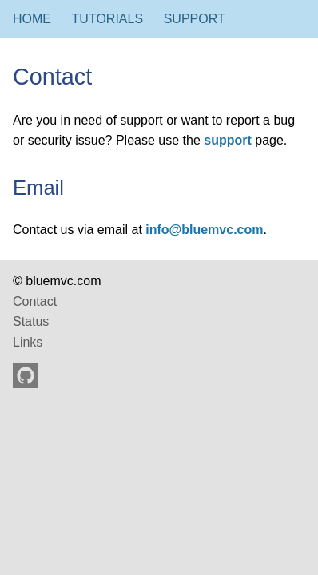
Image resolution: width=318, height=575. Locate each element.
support (228, 140)
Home (32, 19)
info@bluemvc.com (204, 229)
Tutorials (108, 19)
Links (27, 342)
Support (194, 19)
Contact (35, 301)
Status (31, 321)
